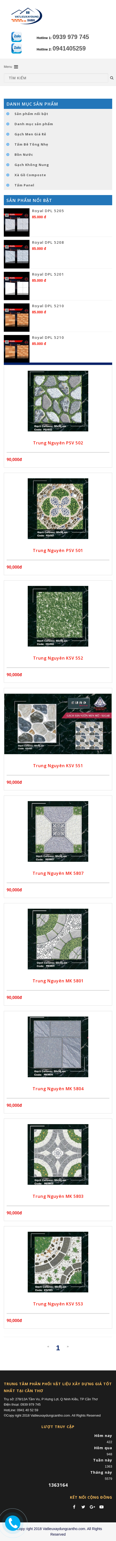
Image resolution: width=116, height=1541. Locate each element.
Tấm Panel (24, 185)
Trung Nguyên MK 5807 (58, 873)
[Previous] (48, 1346)
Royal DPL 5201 (48, 274)
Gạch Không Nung (31, 164)
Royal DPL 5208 (48, 242)
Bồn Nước (23, 154)
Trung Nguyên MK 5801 (58, 981)
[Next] (67, 1346)
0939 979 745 (71, 37)
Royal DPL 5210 (48, 305)
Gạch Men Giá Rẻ (30, 134)
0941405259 (69, 48)
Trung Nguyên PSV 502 (58, 443)
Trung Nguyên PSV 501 (58, 550)
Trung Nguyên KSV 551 (58, 765)
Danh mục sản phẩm (33, 124)
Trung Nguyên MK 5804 (58, 1088)
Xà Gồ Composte (30, 175)
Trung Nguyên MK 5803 (58, 1196)
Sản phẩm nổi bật (31, 113)
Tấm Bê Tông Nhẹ (31, 144)
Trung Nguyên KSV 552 (58, 658)
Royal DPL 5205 (48, 210)
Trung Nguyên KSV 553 (58, 1304)
